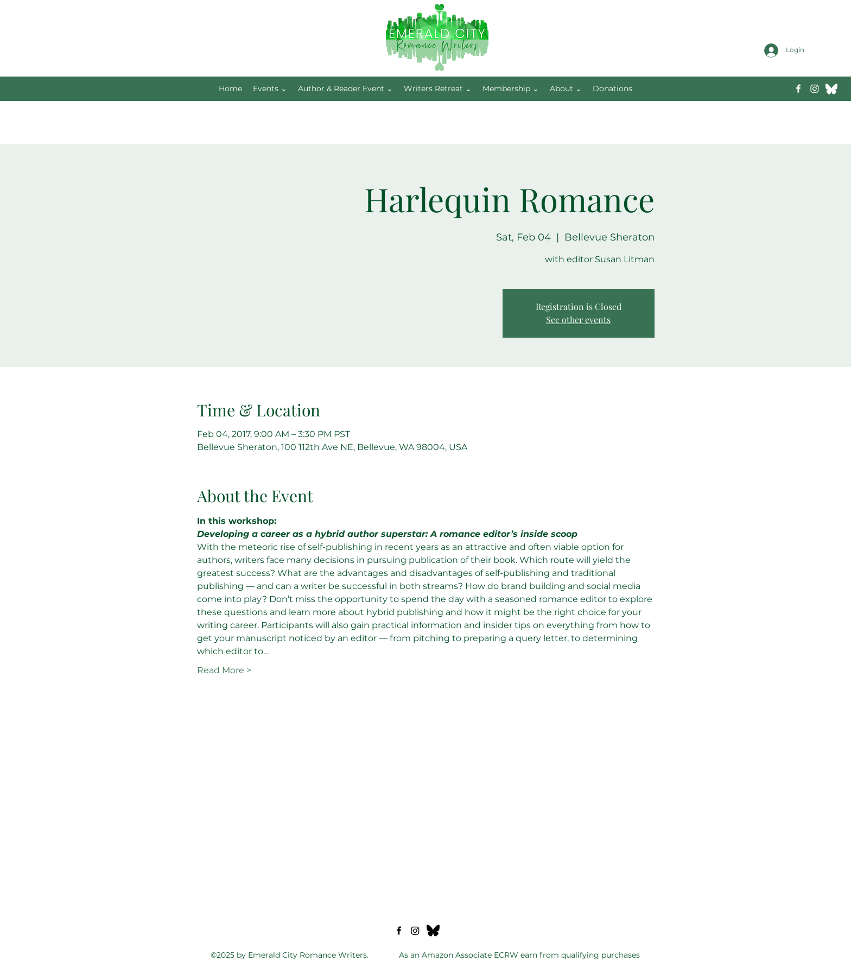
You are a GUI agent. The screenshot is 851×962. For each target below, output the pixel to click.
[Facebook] (798, 88)
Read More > (224, 670)
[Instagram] (814, 88)
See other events (578, 319)
